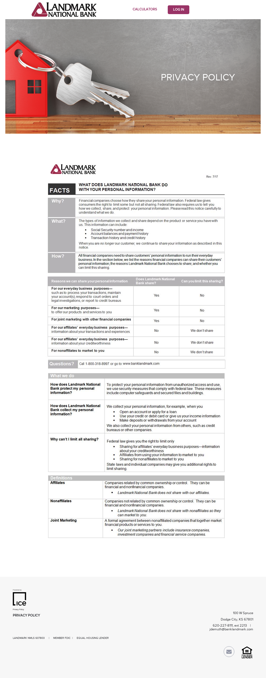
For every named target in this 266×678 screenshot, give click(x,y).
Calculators (145, 9)
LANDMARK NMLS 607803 (29, 638)
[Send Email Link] (229, 653)
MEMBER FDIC (62, 638)
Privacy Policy (26, 615)
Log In (178, 9)
